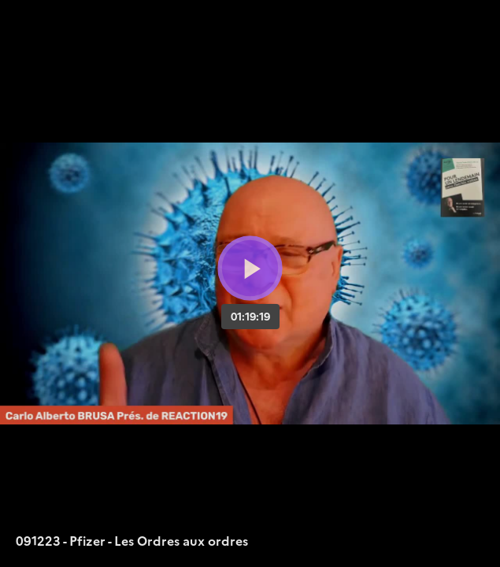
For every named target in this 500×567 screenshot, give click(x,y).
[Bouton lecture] (250, 268)
